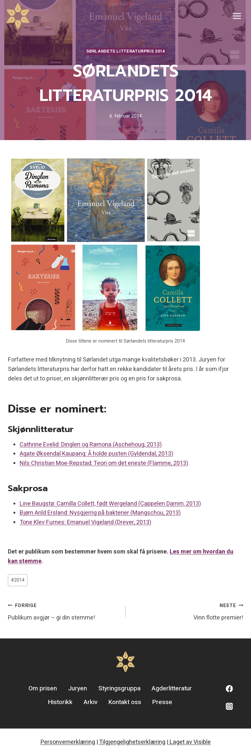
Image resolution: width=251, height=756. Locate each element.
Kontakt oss (125, 702)
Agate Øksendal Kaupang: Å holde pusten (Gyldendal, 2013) (96, 453)
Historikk (60, 702)
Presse (162, 702)
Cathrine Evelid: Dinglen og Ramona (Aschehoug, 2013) (91, 444)
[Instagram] (229, 706)
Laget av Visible (189, 742)
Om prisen (42, 688)
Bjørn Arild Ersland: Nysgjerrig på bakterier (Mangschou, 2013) (100, 512)
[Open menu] (236, 16)
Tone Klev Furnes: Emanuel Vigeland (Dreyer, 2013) (85, 522)
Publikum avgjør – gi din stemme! (64, 611)
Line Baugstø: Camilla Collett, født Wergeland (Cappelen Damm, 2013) (110, 503)
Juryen (77, 688)
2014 (18, 580)
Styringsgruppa (119, 688)
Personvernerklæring (68, 742)
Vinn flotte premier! (187, 611)
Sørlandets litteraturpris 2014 (125, 51)
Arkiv (90, 702)
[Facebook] (229, 689)
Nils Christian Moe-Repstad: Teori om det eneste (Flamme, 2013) (104, 463)
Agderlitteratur (172, 688)
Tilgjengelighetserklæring (132, 742)
